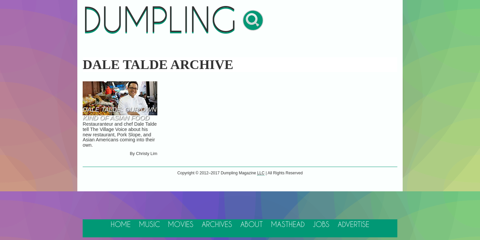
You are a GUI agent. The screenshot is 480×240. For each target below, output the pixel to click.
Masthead (288, 224)
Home (121, 224)
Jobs (321, 224)
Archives (217, 224)
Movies (180, 224)
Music (149, 224)
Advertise (353, 224)
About (251, 224)
